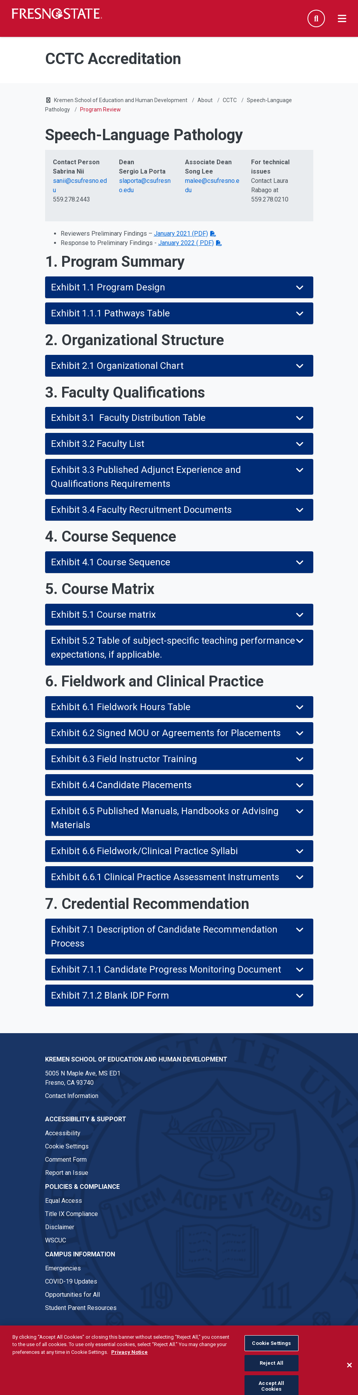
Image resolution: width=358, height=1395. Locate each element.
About (205, 100)
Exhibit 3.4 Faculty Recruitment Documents (178, 509)
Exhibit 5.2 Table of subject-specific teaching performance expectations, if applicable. (178, 647)
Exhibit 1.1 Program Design (178, 287)
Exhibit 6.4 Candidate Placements (178, 785)
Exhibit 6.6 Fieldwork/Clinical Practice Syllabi (178, 851)
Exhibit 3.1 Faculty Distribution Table (178, 417)
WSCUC (55, 1240)
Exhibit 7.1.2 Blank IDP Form (178, 995)
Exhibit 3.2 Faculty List (178, 443)
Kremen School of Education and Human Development (120, 100)
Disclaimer (59, 1227)
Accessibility (62, 1133)
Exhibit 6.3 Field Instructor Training (178, 759)
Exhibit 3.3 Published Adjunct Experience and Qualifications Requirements (178, 476)
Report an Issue (66, 1172)
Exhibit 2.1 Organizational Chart (178, 365)
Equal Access (63, 1200)
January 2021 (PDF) (181, 233)
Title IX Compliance (71, 1214)
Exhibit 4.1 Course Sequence (178, 562)
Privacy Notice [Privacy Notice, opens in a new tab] (129, 1368)
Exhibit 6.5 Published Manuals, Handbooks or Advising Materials (178, 818)
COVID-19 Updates (71, 1281)
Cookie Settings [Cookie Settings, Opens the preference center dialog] (271, 1359)
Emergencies (63, 1268)
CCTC (230, 100)
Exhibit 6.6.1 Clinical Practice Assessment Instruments (178, 877)
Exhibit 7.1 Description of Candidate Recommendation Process (178, 936)
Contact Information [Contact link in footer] (71, 1096)
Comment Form (66, 1159)
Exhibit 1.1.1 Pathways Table (178, 313)
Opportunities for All (72, 1294)
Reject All (271, 1378)
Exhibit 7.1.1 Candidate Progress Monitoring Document (178, 969)
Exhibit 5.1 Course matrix (178, 614)
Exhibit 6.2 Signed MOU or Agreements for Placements (178, 733)
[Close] (349, 1380)
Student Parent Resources (81, 1308)
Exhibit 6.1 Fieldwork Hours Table (178, 707)
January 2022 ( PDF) (186, 243)
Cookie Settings (67, 1146)
